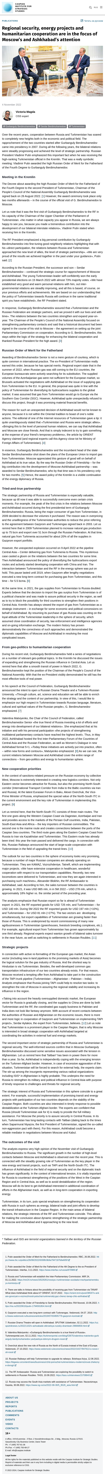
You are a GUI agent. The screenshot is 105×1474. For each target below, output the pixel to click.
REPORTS (11, 1406)
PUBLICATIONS (14, 1411)
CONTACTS (12, 1428)
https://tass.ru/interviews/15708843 (73, 1375)
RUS (96, 7)
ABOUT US (11, 1398)
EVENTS (10, 1419)
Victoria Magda (25, 111)
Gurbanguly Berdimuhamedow (19, 126)
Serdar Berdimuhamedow (52, 126)
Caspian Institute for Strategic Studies (23, 7)
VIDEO (9, 1424)
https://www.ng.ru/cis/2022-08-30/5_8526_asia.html (50, 1385)
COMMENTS (12, 1415)
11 (94, 937)
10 (70, 848)
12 (83, 1023)
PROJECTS (11, 1402)
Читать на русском (92, 21)
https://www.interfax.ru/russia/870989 (57, 1270)
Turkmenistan (77, 126)
